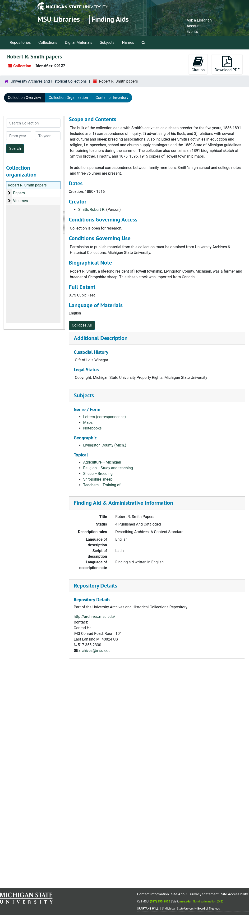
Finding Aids (110, 19)
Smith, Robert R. (91, 209)
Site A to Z (179, 894)
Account (194, 26)
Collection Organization (68, 97)
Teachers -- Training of (102, 485)
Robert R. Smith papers (27, 185)
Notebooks (92, 428)
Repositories (20, 42)
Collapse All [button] (82, 325)
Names (128, 42)
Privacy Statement (204, 894)
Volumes (20, 201)
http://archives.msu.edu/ (94, 616)
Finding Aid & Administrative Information (123, 502)
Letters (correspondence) (104, 417)
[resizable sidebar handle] (64, 222)
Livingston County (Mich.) (104, 445)
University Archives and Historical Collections (49, 81)
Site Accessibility (234, 894)
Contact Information (153, 894)
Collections (47, 42)
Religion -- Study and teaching (108, 468)
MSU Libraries (58, 19)
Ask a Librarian (199, 20)
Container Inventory (112, 97)
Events (192, 31)
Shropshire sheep (97, 479)
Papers (19, 193)
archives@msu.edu (94, 650)
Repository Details (95, 585)
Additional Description (101, 338)
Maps (88, 422)
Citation (198, 64)
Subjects (107, 42)
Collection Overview (24, 97)
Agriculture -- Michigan (102, 462)
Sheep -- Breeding (98, 473)
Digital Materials (78, 42)
